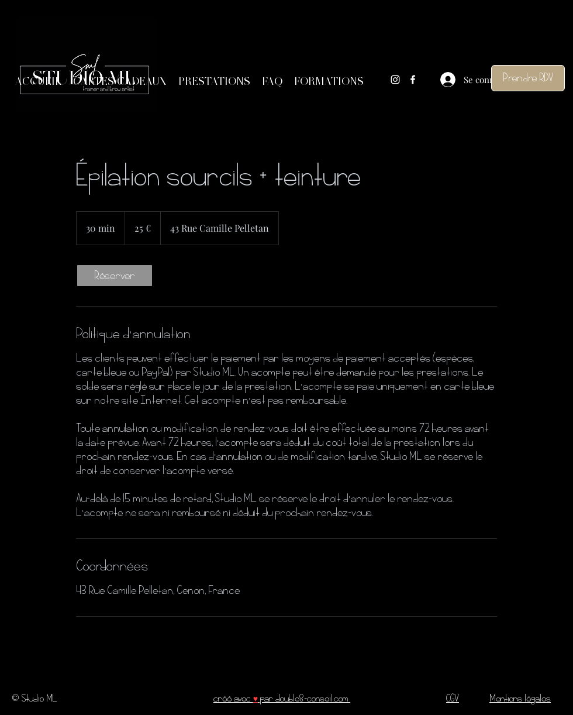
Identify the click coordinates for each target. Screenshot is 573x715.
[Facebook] (413, 79)
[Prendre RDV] (528, 78)
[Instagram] (395, 79)
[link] (114, 275)
